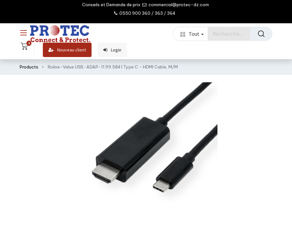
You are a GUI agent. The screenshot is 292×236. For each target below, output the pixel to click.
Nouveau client (67, 50)
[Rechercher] (261, 33)
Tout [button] (191, 33)
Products (29, 66)
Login (112, 50)
